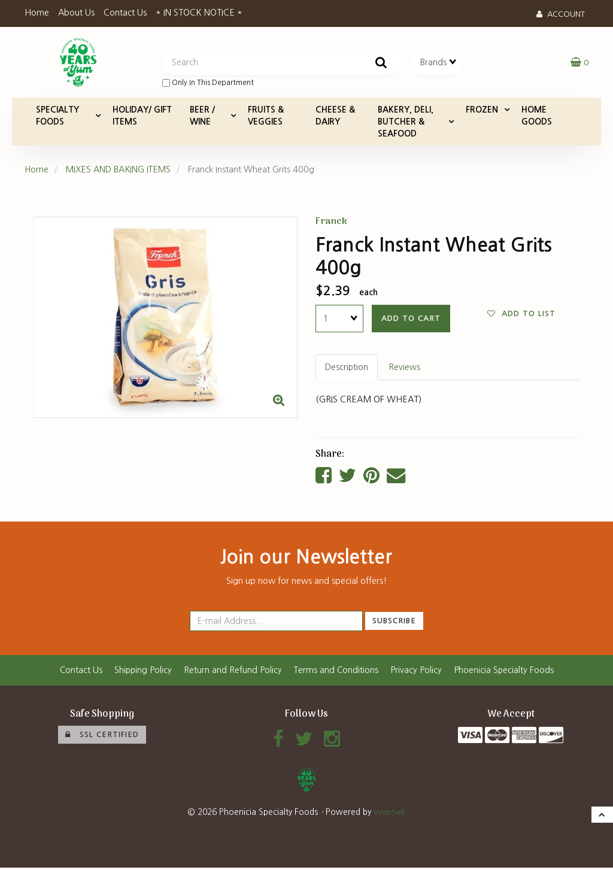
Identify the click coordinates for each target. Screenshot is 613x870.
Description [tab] (347, 369)
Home (37, 12)
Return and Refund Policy (233, 672)
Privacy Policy (417, 672)
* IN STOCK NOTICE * (199, 12)
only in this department (208, 83)
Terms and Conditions (337, 672)
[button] (579, 63)
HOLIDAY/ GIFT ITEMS (142, 117)
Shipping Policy (142, 672)
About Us (76, 12)
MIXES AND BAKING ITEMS (120, 170)
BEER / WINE (202, 117)
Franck (331, 223)
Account (560, 14)
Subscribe (394, 622)
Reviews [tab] (405, 369)
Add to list (521, 315)
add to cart (411, 319)
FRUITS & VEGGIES (266, 117)
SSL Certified (102, 736)
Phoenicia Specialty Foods (505, 672)
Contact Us (125, 12)
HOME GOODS (536, 117)
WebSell (389, 814)
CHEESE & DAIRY (335, 117)
